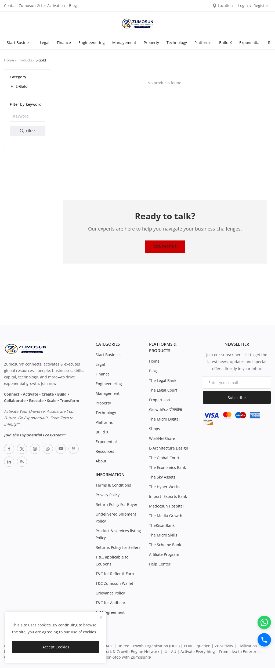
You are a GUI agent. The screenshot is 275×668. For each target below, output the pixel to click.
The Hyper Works (164, 486)
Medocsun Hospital (166, 506)
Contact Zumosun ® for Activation (34, 5)
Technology (177, 42)
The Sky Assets (162, 477)
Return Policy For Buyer (117, 504)
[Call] (264, 640)
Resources (105, 451)
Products (24, 60)
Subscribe (237, 397)
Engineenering (91, 42)
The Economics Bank (167, 467)
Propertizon (159, 399)
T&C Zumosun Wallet (114, 583)
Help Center (160, 564)
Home (9, 60)
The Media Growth (165, 515)
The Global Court (164, 457)
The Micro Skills (163, 535)
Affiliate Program (164, 554)
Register (261, 5)
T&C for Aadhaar (110, 602)
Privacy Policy (108, 494)
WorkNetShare (162, 438)
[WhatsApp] (264, 622)
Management (124, 42)
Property (151, 42)
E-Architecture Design (168, 448)
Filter (27, 130)
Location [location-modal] (222, 5)
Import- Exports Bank (168, 496)
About (101, 460)
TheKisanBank (162, 525)
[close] (101, 617)
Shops (154, 428)
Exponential (249, 42)
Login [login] (243, 5)
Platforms (203, 42)
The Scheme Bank (165, 544)
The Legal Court (163, 390)
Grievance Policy (110, 593)
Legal (44, 42)
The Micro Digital (164, 419)
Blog (73, 5)
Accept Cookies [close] (55, 646)
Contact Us (165, 246)
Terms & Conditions (113, 485)
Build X (225, 42)
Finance (64, 42)
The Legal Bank (162, 380)
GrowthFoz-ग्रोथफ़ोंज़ (165, 409)
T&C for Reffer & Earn (115, 573)
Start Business (19, 42)
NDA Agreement (110, 612)
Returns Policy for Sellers (118, 547)
